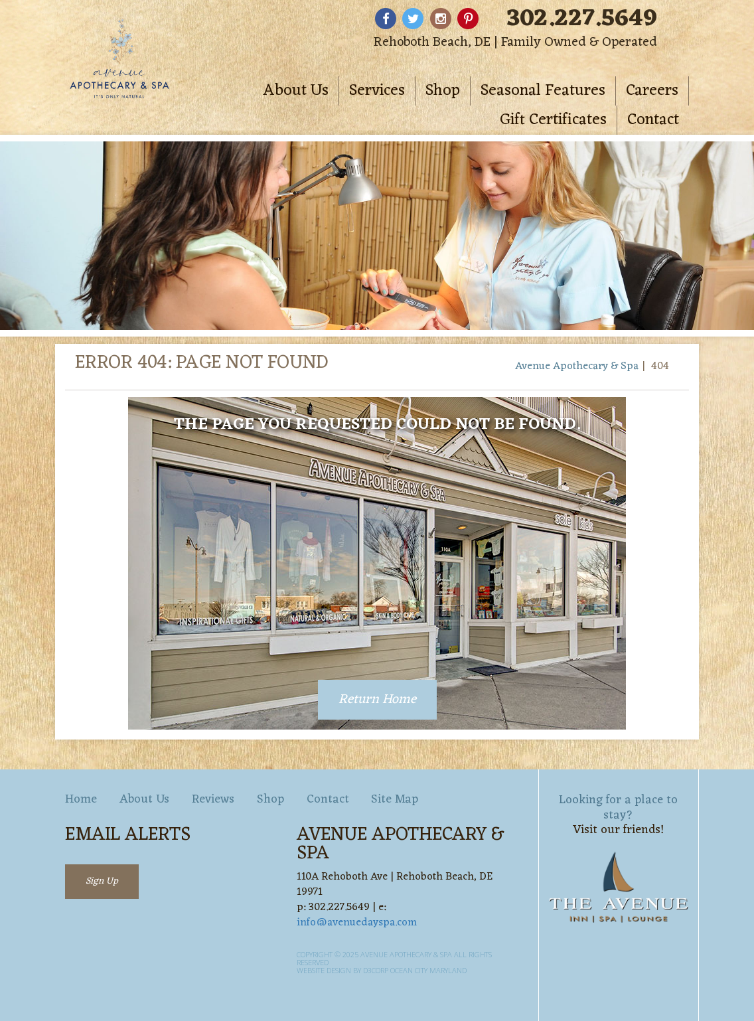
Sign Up (102, 881)
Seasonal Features (543, 91)
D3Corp (375, 970)
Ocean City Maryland (428, 970)
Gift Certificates (553, 120)
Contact (653, 120)
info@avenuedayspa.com (357, 922)
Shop (442, 91)
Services (377, 91)
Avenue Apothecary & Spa (577, 366)
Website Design (324, 970)
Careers (652, 91)
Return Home (377, 700)
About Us (296, 91)
